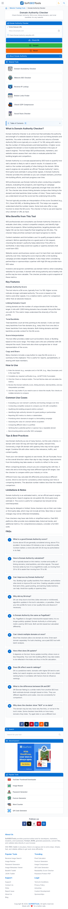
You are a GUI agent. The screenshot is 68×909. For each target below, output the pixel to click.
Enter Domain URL (14, 27)
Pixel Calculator (40, 858)
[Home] (6, 8)
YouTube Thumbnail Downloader (24, 779)
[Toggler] (2, 3)
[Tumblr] (46, 724)
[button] (34, 123)
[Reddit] (41, 724)
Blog (6, 897)
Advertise (37, 888)
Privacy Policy (39, 885)
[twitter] (29, 824)
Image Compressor (41, 864)
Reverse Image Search (13, 858)
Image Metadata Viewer (14, 867)
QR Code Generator (20, 811)
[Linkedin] (36, 724)
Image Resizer (18, 786)
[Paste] (59, 31)
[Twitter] (26, 724)
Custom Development (42, 891)
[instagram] (34, 823)
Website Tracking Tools (17, 8)
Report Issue (9, 891)
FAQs (7, 888)
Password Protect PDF (42, 874)
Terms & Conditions (41, 882)
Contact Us (9, 885)
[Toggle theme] (59, 3)
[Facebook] (21, 724)
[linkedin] (44, 824)
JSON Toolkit (10, 874)
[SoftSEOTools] (30, 3)
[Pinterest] (31, 724)
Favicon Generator (19, 798)
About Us (8, 894)
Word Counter (18, 804)
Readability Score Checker (44, 870)
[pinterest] (39, 824)
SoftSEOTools (34, 904)
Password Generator (20, 792)
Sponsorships (39, 894)
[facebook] (24, 824)
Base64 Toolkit (10, 870)
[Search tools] (64, 3)
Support (8, 882)
